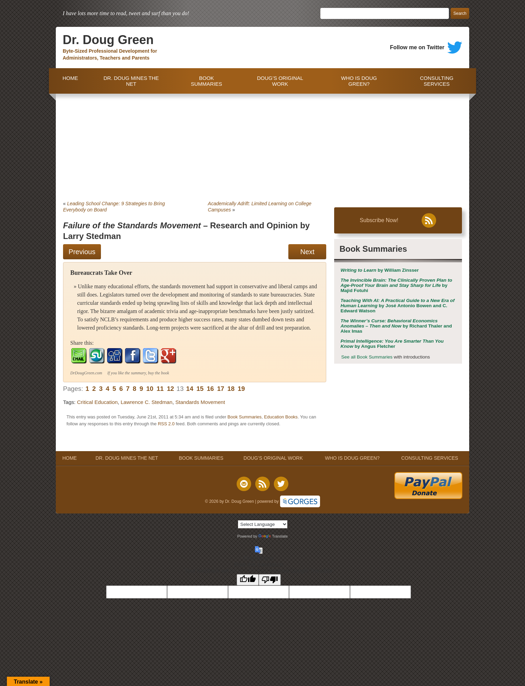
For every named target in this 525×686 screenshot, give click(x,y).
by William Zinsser (379, 270)
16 (210, 388)
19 (241, 388)
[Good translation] (248, 579)
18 (231, 388)
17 (220, 388)
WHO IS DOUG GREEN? (359, 81)
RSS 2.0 (166, 423)
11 (160, 388)
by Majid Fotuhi (396, 285)
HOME (69, 81)
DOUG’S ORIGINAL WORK (280, 81)
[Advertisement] (262, 145)
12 (170, 388)
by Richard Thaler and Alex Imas (396, 326)
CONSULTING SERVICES (436, 81)
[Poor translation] (270, 579)
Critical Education (97, 402)
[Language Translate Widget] (262, 524)
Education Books (281, 416)
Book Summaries (244, 416)
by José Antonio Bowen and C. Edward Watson (397, 305)
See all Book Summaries (366, 357)
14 (189, 388)
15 (200, 388)
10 (149, 388)
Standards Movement (200, 402)
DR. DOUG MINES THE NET (131, 81)
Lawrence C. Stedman (146, 402)
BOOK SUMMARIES (206, 81)
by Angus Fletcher (391, 344)
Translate (273, 536)
